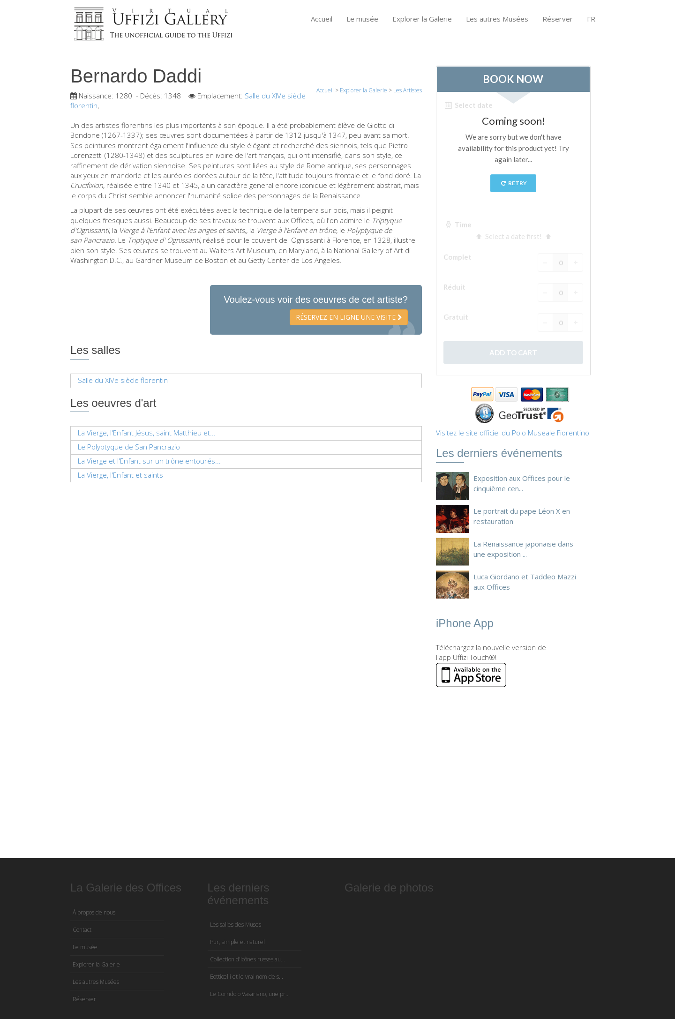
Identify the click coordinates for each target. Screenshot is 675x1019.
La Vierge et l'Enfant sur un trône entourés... (149, 460)
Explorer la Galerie (422, 18)
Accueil (321, 18)
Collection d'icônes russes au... (247, 959)
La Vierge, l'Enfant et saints (120, 475)
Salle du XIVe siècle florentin (123, 380)
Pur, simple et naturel (237, 942)
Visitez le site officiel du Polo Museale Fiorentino (512, 432)
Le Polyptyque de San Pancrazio (129, 446)
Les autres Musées (497, 18)
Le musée (362, 18)
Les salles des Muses (235, 925)
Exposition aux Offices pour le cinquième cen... (521, 483)
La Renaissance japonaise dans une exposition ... (523, 548)
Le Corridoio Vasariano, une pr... (250, 994)
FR (591, 18)
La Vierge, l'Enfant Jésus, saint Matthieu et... (147, 432)
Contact (82, 930)
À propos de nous (94, 912)
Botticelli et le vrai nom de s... (246, 977)
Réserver (557, 18)
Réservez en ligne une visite (349, 317)
